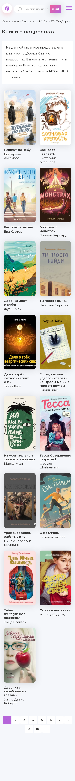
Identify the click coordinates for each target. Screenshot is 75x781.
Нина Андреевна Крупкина (18, 543)
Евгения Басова (52, 537)
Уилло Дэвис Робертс (14, 701)
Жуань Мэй (13, 309)
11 (46, 729)
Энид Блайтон (15, 622)
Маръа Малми (15, 463)
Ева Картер (13, 231)
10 (37, 729)
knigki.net (7, 8)
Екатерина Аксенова (12, 156)
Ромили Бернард (53, 235)
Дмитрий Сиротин (54, 305)
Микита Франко (52, 614)
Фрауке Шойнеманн (49, 465)
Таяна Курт (12, 386)
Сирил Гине (49, 390)
